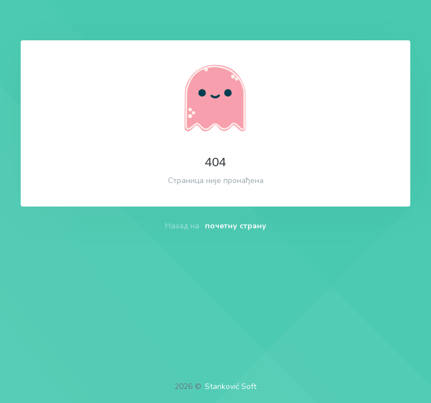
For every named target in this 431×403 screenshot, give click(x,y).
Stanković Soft (230, 386)
